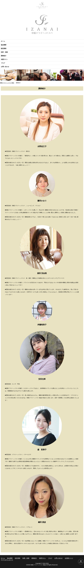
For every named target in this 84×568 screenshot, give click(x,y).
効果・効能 (4, 52)
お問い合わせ (5, 66)
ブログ (3, 63)
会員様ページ (69, 558)
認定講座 (3, 48)
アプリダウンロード (7, 560)
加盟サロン (4, 59)
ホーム (3, 41)
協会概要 (3, 45)
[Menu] (81, 561)
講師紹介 (3, 55)
